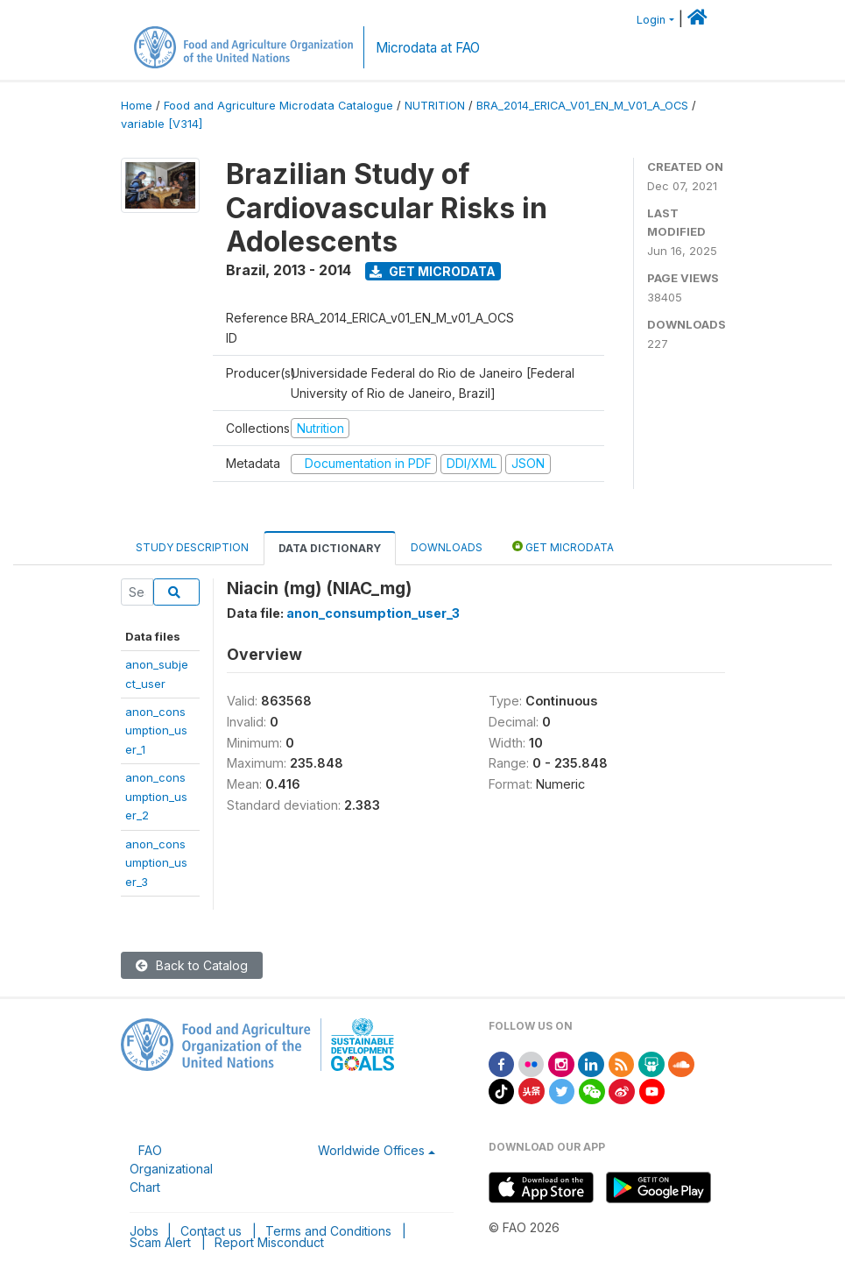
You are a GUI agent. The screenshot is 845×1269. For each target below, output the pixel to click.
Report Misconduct (269, 1242)
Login (651, 19)
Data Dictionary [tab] (329, 548)
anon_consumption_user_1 (156, 730)
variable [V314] (161, 124)
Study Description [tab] (192, 547)
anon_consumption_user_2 (156, 796)
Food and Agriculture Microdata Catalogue (278, 105)
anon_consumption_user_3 (156, 863)
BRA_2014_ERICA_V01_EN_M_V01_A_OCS (582, 105)
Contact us (211, 1230)
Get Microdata (433, 271)
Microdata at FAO (428, 47)
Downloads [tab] (446, 547)
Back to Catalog (192, 965)
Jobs (144, 1230)
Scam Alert (160, 1242)
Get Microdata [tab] (563, 546)
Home (136, 105)
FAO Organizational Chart (171, 1169)
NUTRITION (435, 105)
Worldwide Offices (371, 1150)
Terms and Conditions (328, 1230)
